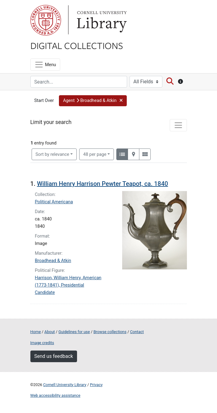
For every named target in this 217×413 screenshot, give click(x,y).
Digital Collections (76, 45)
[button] (93, 100)
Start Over (44, 100)
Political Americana (54, 202)
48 (95, 154)
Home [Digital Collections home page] (35, 331)
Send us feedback (53, 356)
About (50, 331)
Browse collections (109, 331)
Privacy (96, 384)
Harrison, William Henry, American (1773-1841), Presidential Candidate (68, 285)
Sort (52, 154)
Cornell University (45, 20)
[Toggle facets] (178, 125)
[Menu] (45, 64)
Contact (137, 331)
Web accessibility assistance (55, 395)
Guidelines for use (74, 331)
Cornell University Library (65, 384)
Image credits (42, 342)
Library (101, 20)
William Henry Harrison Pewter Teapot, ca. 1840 (102, 183)
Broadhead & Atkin (53, 260)
